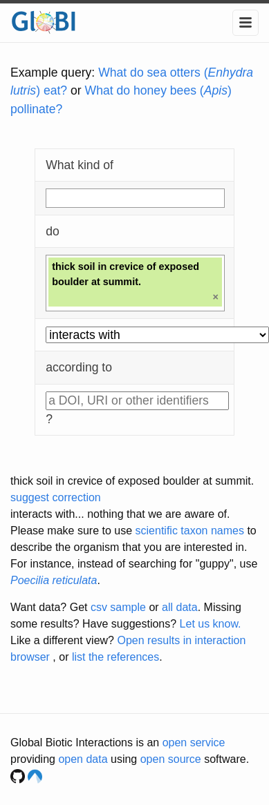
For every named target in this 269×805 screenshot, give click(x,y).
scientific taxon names (190, 530)
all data (180, 607)
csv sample (118, 607)
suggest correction (55, 497)
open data (82, 759)
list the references (115, 657)
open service (194, 742)
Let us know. (210, 624)
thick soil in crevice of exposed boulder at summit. (132, 481)
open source (170, 759)
